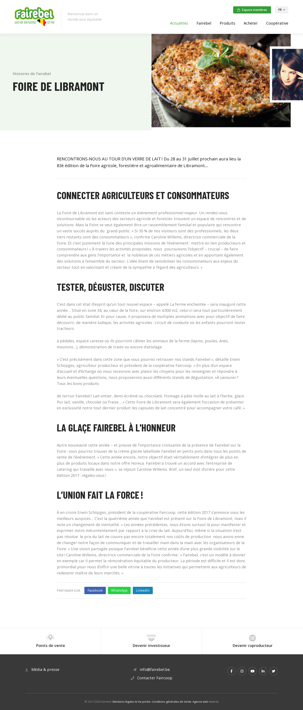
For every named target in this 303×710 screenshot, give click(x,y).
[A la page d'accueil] (35, 17)
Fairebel (204, 23)
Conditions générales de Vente (171, 701)
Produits (227, 23)
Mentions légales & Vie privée (131, 701)
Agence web (200, 701)
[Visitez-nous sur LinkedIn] (263, 671)
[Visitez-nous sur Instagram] (242, 671)
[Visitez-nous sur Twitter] (273, 671)
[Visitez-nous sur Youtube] (252, 671)
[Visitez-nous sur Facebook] (231, 671)
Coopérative (277, 23)
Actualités (179, 23)
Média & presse (45, 669)
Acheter (251, 23)
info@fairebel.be (155, 669)
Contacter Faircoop (154, 677)
